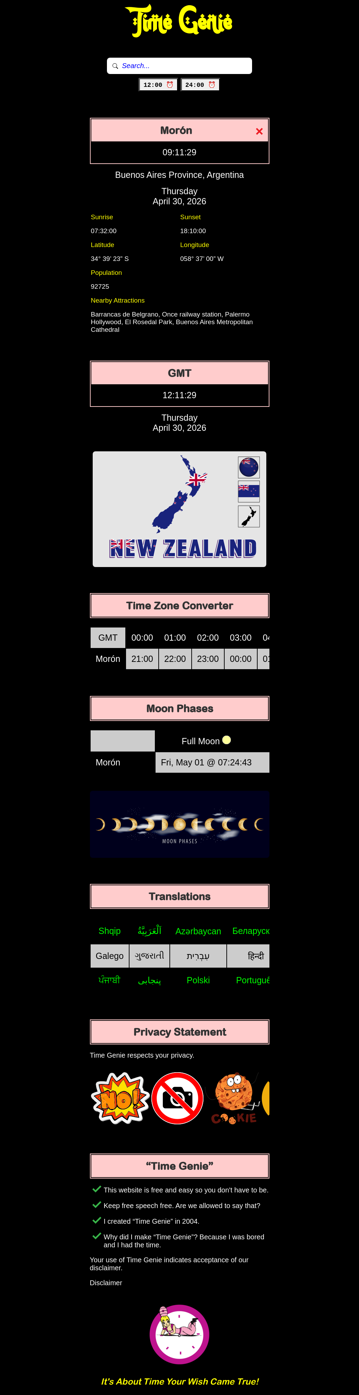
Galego (110, 956)
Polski (198, 980)
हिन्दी (256, 956)
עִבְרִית (198, 956)
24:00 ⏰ (200, 85)
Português (256, 980)
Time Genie (180, 22)
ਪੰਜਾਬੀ (109, 980)
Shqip (110, 931)
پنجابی (149, 980)
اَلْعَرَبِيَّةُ (149, 931)
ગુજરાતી (149, 955)
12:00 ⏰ (158, 85)
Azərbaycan (198, 931)
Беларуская (255, 931)
